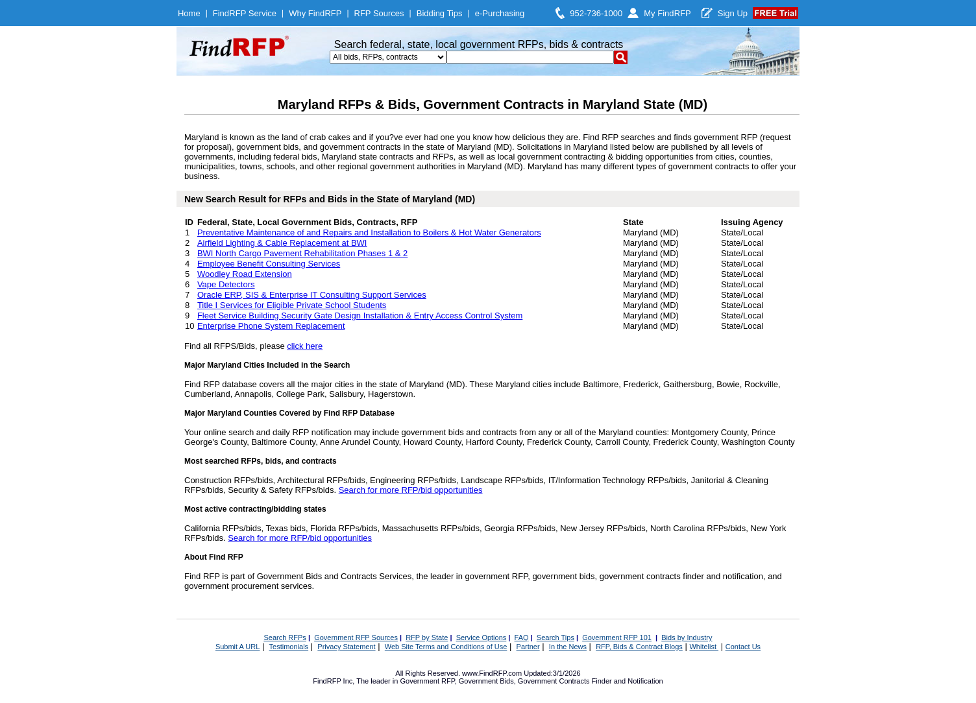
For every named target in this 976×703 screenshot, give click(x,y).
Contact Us (743, 646)
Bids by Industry (686, 637)
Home (189, 13)
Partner (528, 646)
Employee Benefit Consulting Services (268, 263)
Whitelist (703, 646)
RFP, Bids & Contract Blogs (639, 646)
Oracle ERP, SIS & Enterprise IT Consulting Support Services (311, 295)
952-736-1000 (596, 13)
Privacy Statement (346, 646)
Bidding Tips (440, 13)
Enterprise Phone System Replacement (271, 326)
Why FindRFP (315, 13)
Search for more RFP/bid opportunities (411, 490)
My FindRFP (667, 13)
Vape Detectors (226, 284)
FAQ (522, 637)
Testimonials (289, 646)
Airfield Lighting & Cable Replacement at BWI (282, 243)
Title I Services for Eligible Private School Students (291, 305)
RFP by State (427, 637)
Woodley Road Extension (244, 274)
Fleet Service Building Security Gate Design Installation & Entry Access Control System (359, 315)
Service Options (481, 637)
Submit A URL (237, 646)
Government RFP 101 (617, 637)
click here (305, 346)
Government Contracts (554, 681)
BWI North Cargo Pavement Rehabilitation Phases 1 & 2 (302, 253)
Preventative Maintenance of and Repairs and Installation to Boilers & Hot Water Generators (369, 232)
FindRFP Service (244, 13)
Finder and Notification (627, 681)
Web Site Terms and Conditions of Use (446, 646)
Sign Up (733, 13)
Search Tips (555, 637)
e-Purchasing (500, 13)
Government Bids (486, 681)
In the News (568, 646)
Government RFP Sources (356, 637)
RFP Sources (379, 13)
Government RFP (427, 681)
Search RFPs (284, 637)
